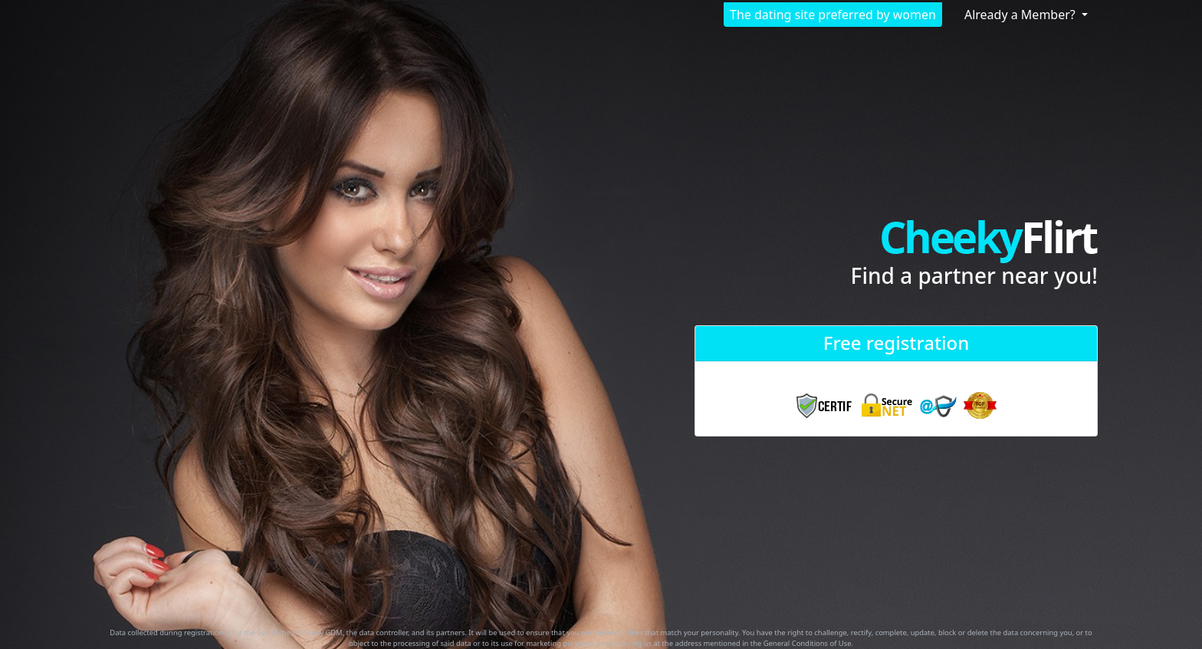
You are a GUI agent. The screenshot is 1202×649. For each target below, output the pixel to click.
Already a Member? (1021, 14)
